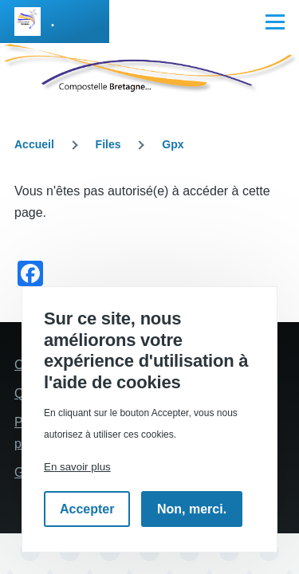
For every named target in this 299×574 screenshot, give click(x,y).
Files (108, 144)
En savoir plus (77, 467)
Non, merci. (191, 509)
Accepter (87, 509)
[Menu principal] (275, 21)
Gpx (172, 144)
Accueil (34, 144)
